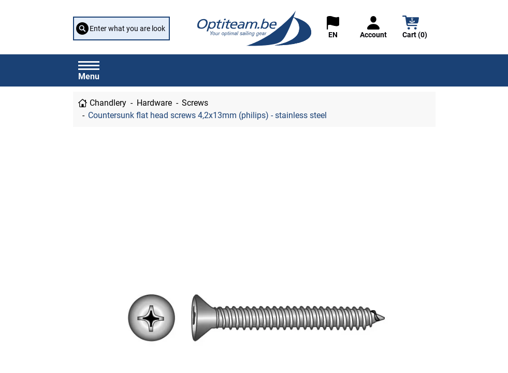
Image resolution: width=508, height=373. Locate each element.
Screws (195, 103)
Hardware (154, 103)
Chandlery (108, 103)
